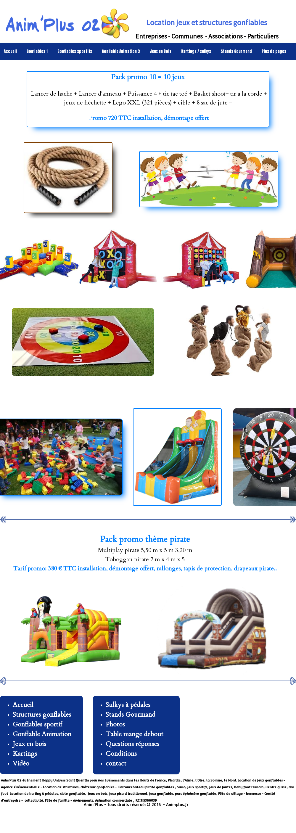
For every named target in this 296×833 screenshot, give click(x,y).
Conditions (121, 753)
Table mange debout (134, 734)
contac (115, 763)
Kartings (25, 753)
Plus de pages (274, 51)
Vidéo (21, 763)
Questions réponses (132, 743)
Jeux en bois (29, 743)
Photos (115, 724)
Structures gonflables (42, 714)
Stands (115, 714)
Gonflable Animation (43, 734)
